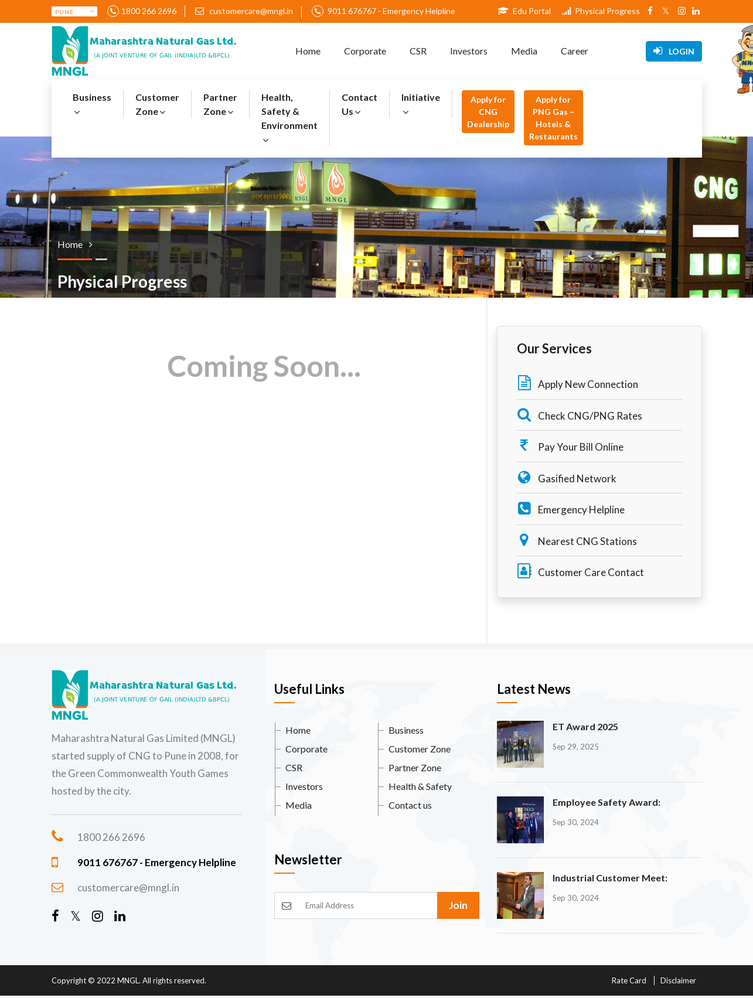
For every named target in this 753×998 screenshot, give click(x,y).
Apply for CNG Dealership (488, 111)
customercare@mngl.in (244, 11)
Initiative (420, 104)
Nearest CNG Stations (577, 540)
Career (574, 50)
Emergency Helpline (571, 508)
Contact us (410, 804)
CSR (418, 50)
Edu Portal (524, 11)
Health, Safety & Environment (289, 118)
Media (524, 50)
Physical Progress (601, 11)
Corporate (365, 50)
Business (92, 104)
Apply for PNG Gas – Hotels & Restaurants (553, 117)
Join (458, 905)
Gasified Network (566, 477)
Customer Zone (157, 104)
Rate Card (629, 980)
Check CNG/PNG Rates (579, 414)
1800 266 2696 (148, 11)
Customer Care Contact (580, 571)
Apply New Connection (577, 383)
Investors (469, 50)
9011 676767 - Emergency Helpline (390, 11)
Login (673, 51)
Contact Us (359, 104)
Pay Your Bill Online (570, 445)
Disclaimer (678, 980)
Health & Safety (420, 786)
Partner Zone (220, 104)
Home (308, 50)
